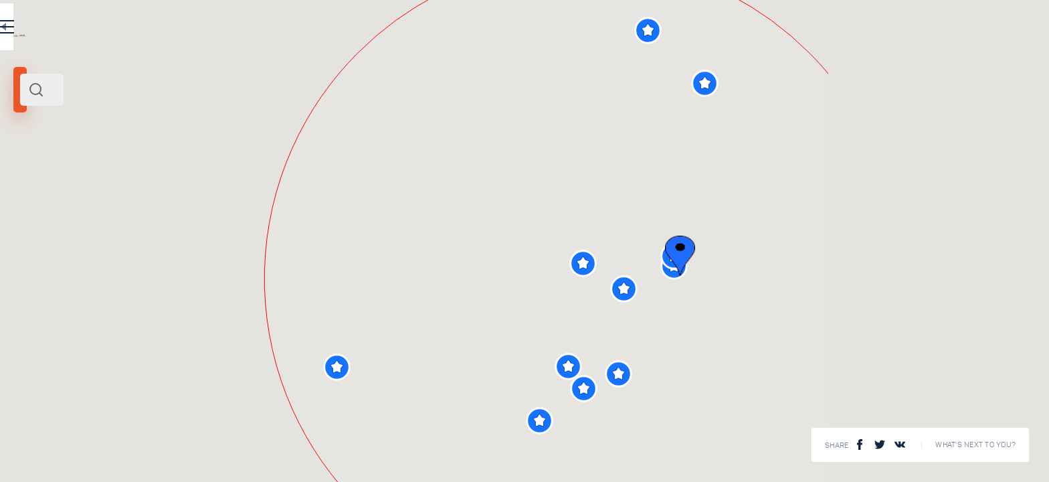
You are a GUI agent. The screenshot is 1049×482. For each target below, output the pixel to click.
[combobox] (234, 90)
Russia (128, 182)
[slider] (60, 243)
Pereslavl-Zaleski (51, 182)
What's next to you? (975, 445)
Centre (101, 182)
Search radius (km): (46, 221)
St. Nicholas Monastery (243, 376)
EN (401, 29)
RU (372, 29)
